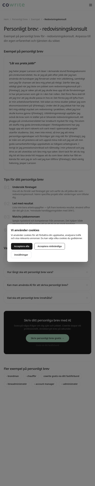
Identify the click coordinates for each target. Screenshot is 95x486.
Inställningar (21, 254)
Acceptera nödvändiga (50, 246)
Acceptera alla (21, 246)
